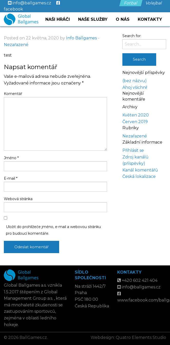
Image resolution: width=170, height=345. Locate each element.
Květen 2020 (135, 115)
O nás (123, 19)
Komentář (13, 93)
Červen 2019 (135, 121)
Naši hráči (57, 19)
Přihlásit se (133, 150)
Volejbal (154, 3)
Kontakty (150, 19)
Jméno (11, 158)
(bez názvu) (134, 80)
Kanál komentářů (140, 170)
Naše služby (93, 19)
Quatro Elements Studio (141, 337)
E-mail (10, 178)
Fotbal (131, 3)
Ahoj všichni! (134, 87)
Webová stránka (18, 199)
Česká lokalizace (139, 176)
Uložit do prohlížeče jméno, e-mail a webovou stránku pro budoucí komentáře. (53, 229)
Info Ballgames (81, 38)
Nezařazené (16, 44)
